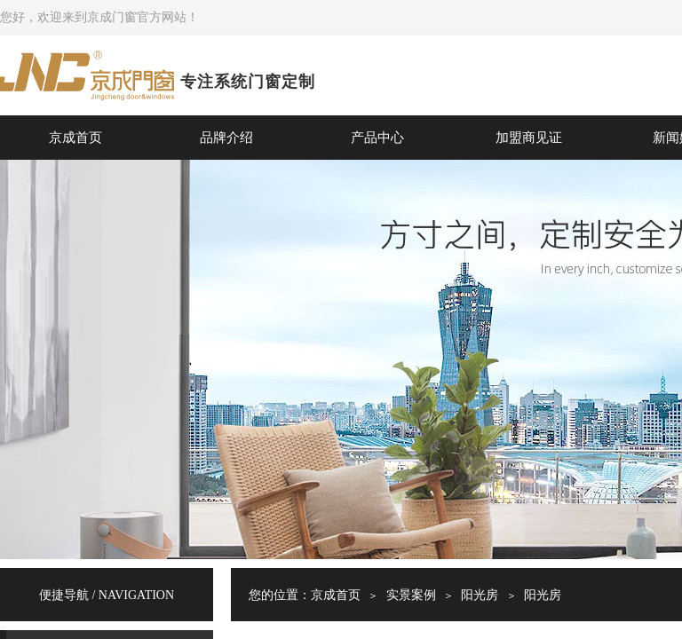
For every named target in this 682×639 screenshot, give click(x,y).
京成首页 (75, 137)
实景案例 (411, 595)
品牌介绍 (226, 137)
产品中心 (377, 137)
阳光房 (479, 595)
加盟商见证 (529, 137)
